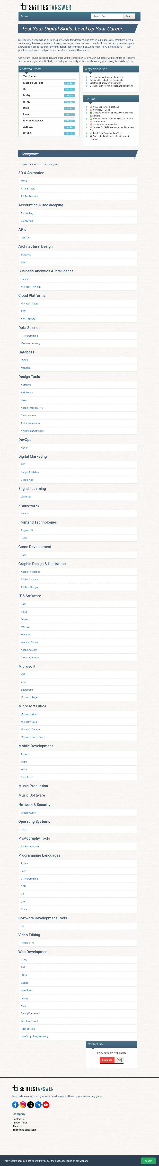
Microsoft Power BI (31, 286)
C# (22, 894)
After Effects (28, 188)
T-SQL (24, 611)
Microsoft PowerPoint (32, 737)
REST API (26, 237)
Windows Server (29, 642)
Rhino (24, 400)
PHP (23, 967)
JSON (24, 975)
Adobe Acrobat (29, 650)
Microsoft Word (29, 714)
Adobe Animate (29, 196)
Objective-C (27, 777)
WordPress (27, 990)
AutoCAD (26, 385)
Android (25, 754)
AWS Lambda (28, 319)
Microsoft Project (30, 697)
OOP (23, 886)
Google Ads (27, 479)
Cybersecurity (28, 812)
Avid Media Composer (33, 430)
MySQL (25, 360)
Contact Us (18, 1119)
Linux (23, 829)
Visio (23, 682)
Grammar (26, 496)
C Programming (29, 878)
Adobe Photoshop (30, 571)
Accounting (27, 213)
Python (25, 863)
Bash (23, 604)
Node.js (25, 513)
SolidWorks (27, 392)
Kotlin (24, 769)
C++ (23, 901)
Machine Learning (30, 343)
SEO (23, 464)
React (24, 538)
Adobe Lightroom (30, 846)
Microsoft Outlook (30, 729)
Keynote (25, 634)
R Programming (29, 335)
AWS (23, 311)
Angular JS (27, 530)
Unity (23, 555)
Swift (24, 761)
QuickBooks (27, 220)
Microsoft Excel (29, 722)
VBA (23, 674)
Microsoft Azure (29, 303)
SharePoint (27, 689)
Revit (23, 262)
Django (24, 982)
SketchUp (26, 254)
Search (129, 16)
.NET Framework (30, 1021)
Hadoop (25, 279)
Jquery (24, 998)
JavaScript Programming (34, 1036)
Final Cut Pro (27, 943)
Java (23, 871)
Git (22, 926)
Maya (24, 181)
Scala (24, 909)
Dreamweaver (28, 415)
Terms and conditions (24, 1129)
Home (24, 16)
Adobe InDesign (29, 587)
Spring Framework (31, 1013)
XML (23, 1005)
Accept (148, 1161)
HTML (24, 959)
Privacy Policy (20, 1122)
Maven (24, 447)
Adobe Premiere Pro (32, 408)
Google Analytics (30, 472)
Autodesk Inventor (31, 423)
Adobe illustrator (30, 579)
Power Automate (30, 657)
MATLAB (25, 627)
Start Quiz (69, 83)
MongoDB (26, 368)
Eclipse (24, 619)
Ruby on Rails (28, 1028)
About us (17, 1126)
